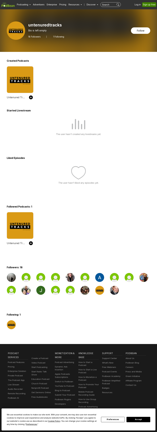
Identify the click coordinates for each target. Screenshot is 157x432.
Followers (34, 37)
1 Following (58, 37)
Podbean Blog (132, 363)
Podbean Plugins (62, 396)
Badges (105, 388)
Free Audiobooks (39, 394)
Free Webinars (108, 367)
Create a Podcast (39, 358)
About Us (130, 358)
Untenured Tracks (16, 97)
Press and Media (133, 371)
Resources (107, 392)
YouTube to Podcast (64, 383)
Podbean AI (13, 398)
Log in (139, 4)
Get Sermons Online (40, 389)
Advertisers (37, 4)
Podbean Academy (110, 376)
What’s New (107, 363)
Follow (140, 30)
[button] (23, 4)
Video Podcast (37, 363)
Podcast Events (109, 371)
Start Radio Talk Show (41, 371)
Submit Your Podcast (64, 392)
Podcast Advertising (64, 362)
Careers (129, 367)
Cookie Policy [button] (31, 421)
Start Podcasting (38, 367)
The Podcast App (15, 380)
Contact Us (131, 385)
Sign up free (150, 4)
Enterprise (50, 4)
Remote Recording (16, 393)
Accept (138, 419)
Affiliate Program (133, 381)
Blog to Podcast (62, 387)
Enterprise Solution (16, 371)
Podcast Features (16, 362)
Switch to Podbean (63, 379)
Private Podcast (15, 375)
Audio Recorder (15, 389)
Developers (60, 401)
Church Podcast (38, 381)
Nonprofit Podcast (39, 385)
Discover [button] (88, 4)
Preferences (113, 419)
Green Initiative (132, 376)
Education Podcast (39, 376)
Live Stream (13, 384)
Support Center (109, 358)
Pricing (60, 4)
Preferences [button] (12, 424)
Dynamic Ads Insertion (65, 367)
